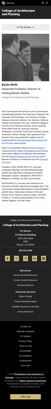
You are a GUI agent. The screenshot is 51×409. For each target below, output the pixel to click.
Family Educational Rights (25, 301)
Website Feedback (25, 331)
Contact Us (25, 326)
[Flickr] (43, 262)
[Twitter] (16, 262)
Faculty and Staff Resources (26, 275)
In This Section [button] (25, 27)
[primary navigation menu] (46, 3)
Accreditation (25, 356)
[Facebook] (7, 262)
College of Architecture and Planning (18, 12)
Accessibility (25, 351)
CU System (25, 336)
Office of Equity (25, 296)
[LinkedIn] (34, 262)
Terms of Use (25, 346)
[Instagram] (25, 262)
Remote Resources (25, 285)
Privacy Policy (25, 341)
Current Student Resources (25, 280)
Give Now (25, 365)
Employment (25, 360)
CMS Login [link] (26, 397)
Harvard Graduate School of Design (24, 157)
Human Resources (26, 312)
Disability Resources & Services (25, 307)
